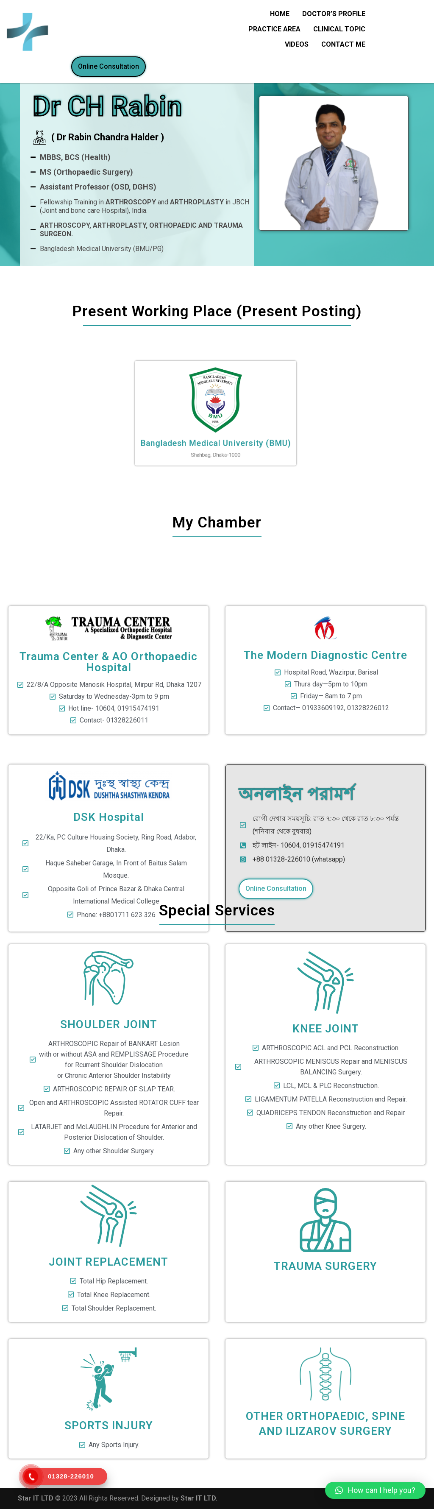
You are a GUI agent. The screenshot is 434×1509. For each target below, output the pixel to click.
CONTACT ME (343, 44)
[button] (375, 1490)
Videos (297, 44)
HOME (279, 14)
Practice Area (274, 29)
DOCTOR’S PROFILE (333, 14)
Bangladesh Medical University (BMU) (215, 428)
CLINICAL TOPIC (339, 29)
